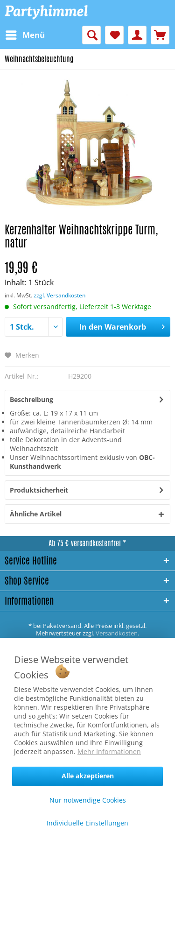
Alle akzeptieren (88, 775)
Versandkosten (117, 633)
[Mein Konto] (137, 35)
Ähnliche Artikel (36, 513)
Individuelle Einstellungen (87, 822)
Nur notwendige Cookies (87, 800)
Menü (25, 34)
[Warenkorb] (160, 35)
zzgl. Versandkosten (59, 295)
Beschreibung (31, 399)
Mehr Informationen (109, 751)
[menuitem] (24, 35)
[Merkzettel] (114, 35)
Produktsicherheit (39, 490)
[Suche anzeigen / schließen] (91, 35)
